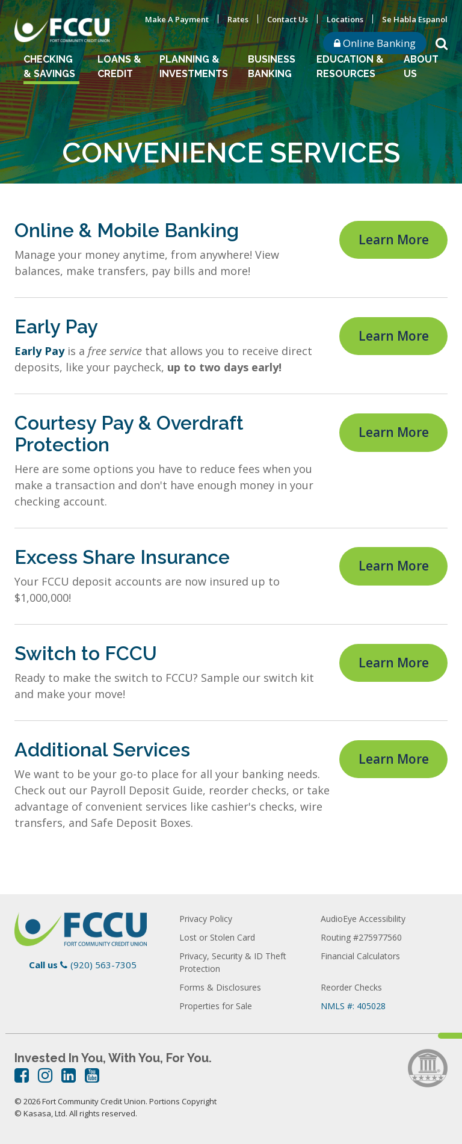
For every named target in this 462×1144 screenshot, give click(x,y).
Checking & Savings (49, 66)
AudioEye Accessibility (363, 918)
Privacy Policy (205, 918)
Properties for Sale (215, 1006)
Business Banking (271, 66)
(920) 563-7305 (103, 965)
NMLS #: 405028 (353, 1006)
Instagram (45, 1075)
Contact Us (287, 19)
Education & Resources (350, 66)
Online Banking (375, 43)
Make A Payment (177, 19)
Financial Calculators (360, 956)
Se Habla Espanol (415, 19)
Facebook (21, 1075)
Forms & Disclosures (220, 987)
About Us (421, 66)
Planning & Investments (193, 66)
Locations (345, 19)
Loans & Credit (119, 66)
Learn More (394, 238)
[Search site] (442, 43)
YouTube (92, 1075)
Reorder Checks (351, 987)
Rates (237, 19)
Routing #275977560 (361, 937)
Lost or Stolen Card (217, 937)
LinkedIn (68, 1075)
